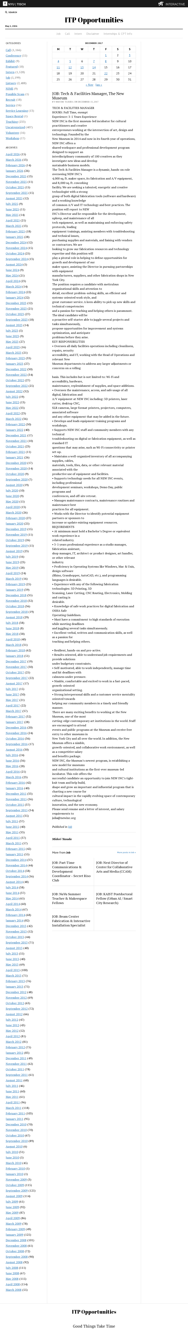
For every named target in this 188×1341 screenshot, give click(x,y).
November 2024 (16, 248)
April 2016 (13, 772)
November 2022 (16, 375)
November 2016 (16, 733)
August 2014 (14, 882)
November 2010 (16, 1130)
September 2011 (17, 1075)
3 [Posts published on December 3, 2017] (130, 55)
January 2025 (14, 237)
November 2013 (16, 931)
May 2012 (12, 1031)
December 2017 (16, 661)
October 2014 (15, 871)
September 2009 (17, 1190)
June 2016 (12, 761)
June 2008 (12, 1273)
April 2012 (13, 1036)
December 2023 (16, 303)
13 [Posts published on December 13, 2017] (82, 67)
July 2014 (12, 887)
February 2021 (15, 452)
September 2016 (17, 744)
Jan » (98, 85)
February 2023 (15, 358)
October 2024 (15, 253)
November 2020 (16, 468)
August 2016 (14, 749)
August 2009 (14, 1196)
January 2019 (14, 590)
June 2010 (12, 1157)
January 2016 (14, 788)
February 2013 (15, 981)
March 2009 (13, 1224)
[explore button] (161, 3)
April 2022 (13, 413)
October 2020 (15, 474)
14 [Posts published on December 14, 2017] (94, 67)
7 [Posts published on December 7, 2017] (94, 61)
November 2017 (16, 667)
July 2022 (12, 397)
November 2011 (16, 1064)
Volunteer (12, 133)
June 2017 (12, 694)
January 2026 (14, 171)
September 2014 (17, 876)
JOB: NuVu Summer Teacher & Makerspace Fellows (69, 898)
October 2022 (15, 380)
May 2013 (12, 964)
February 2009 (15, 1229)
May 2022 (12, 408)
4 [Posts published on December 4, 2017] (58, 61)
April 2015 (13, 838)
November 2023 (16, 308)
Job (59, 33)
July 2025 (12, 204)
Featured (12, 66)
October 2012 (15, 1003)
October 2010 (15, 1135)
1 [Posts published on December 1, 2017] (106, 55)
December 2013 (16, 926)
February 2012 (15, 1047)
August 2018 (14, 617)
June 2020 (12, 496)
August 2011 (14, 1080)
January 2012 (14, 1053)
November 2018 (16, 601)
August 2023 (14, 325)
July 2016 (12, 755)
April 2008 (13, 1284)
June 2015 (12, 827)
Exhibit (10, 61)
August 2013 (14, 948)
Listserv (11, 83)
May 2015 (12, 832)
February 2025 (15, 231)
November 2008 (16, 1246)
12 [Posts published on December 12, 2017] (70, 67)
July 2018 (12, 623)
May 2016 (12, 766)
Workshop (12, 138)
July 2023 (12, 331)
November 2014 (16, 865)
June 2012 (12, 1025)
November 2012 (16, 998)
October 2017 (15, 672)
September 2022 (17, 386)
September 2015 (17, 810)
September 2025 (17, 193)
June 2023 (12, 336)
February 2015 (15, 849)
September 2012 (17, 1009)
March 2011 (13, 1108)
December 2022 (16, 369)
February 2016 (15, 783)
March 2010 (13, 1163)
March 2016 (13, 777)
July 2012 (12, 1020)
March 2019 (13, 579)
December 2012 (16, 992)
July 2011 (12, 1086)
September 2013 (17, 942)
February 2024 (15, 292)
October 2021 (15, 446)
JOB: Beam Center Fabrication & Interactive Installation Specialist (71, 920)
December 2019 (16, 529)
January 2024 (14, 297)
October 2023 (15, 314)
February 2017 (15, 716)
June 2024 (12, 270)
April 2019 (13, 573)
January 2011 (14, 1119)
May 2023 (12, 342)
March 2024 (13, 286)
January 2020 (14, 523)
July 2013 (12, 953)
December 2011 (16, 1058)
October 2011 (15, 1069)
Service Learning (17, 111)
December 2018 (16, 595)
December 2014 (16, 860)
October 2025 (15, 187)
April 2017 (13, 705)
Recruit (10, 100)
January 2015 (14, 854)
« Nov (89, 85)
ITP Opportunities (94, 19)
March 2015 (13, 843)
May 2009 (12, 1213)
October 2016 (15, 738)
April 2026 (13, 154)
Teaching (12, 122)
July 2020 (12, 490)
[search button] (11, 12)
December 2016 (16, 727)
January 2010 (14, 1174)
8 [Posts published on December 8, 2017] (106, 61)
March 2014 (13, 909)
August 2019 (14, 551)
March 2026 (13, 160)
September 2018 (17, 612)
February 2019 (15, 584)
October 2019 (15, 540)
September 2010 (17, 1141)
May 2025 (12, 215)
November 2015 (16, 799)
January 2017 (14, 722)
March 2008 (13, 1290)
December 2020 (16, 463)
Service (10, 105)
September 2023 (17, 320)
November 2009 (16, 1179)
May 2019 (12, 568)
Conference (13, 55)
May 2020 (12, 501)
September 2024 (17, 259)
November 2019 (16, 535)
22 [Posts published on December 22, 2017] (106, 73)
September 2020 (17, 479)
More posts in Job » (126, 852)
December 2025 (16, 176)
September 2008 (17, 1257)
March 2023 (13, 353)
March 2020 (13, 512)
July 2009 (12, 1202)
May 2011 (12, 1097)
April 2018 (13, 639)
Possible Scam (15, 94)
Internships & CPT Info (118, 33)
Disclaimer (92, 33)
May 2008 (12, 1279)
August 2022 (14, 391)
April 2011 (13, 1102)
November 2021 (16, 441)
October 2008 (15, 1251)
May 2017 (12, 700)
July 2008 (12, 1268)
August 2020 (14, 485)
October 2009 (15, 1185)
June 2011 (12, 1091)
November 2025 (16, 182)
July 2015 (12, 821)
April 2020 (13, 507)
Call (67, 33)
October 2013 (15, 937)
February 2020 (15, 518)
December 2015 (16, 794)
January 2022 (14, 430)
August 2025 (14, 198)
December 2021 (16, 435)
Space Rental (14, 116)
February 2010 (15, 1168)
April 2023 (13, 347)
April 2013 (13, 970)
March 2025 (13, 226)
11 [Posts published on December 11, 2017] (58, 67)
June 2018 (12, 628)
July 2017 (12, 689)
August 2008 (14, 1262)
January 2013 (14, 987)
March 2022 (13, 419)
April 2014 (13, 904)
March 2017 (13, 711)
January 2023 (14, 364)
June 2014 (12, 893)
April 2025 (13, 220)
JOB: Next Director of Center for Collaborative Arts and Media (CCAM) (114, 867)
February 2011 (15, 1113)
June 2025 (12, 209)
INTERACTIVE (175, 4)
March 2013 (13, 976)
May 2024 (12, 275)
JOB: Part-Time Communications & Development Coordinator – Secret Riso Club (71, 871)
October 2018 (15, 606)
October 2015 (15, 805)
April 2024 (13, 281)
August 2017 (14, 683)
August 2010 (14, 1146)
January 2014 (14, 920)
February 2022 (15, 424)
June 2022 (12, 402)
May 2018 (12, 634)
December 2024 (16, 242)
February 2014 (15, 915)
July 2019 (12, 557)
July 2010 (12, 1152)
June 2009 (12, 1207)
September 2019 (17, 546)
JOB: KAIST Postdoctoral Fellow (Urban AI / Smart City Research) (114, 898)
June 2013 (12, 959)
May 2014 (12, 898)
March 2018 (13, 645)
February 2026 (15, 165)
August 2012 (14, 1014)
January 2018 (14, 656)
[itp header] (94, 3)
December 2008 (16, 1240)
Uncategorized (15, 127)
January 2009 (14, 1235)
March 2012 (13, 1042)
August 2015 (14, 816)
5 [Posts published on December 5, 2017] (70, 61)
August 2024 (14, 264)
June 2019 (12, 562)
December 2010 (16, 1124)
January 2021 (14, 457)
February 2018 (15, 650)
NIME (9, 89)
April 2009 (13, 1218)
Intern (78, 33)
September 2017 (17, 678)
